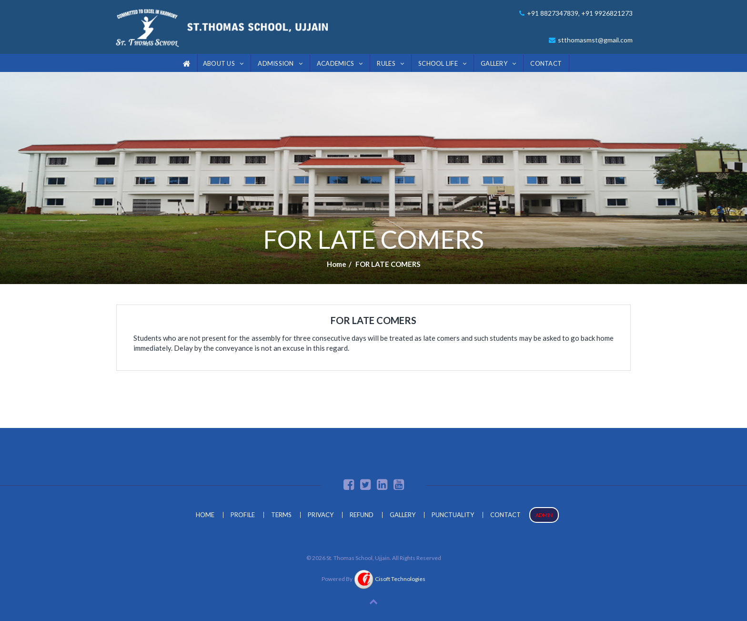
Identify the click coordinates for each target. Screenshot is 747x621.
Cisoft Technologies (389, 578)
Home (336, 264)
